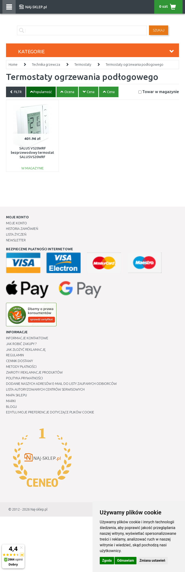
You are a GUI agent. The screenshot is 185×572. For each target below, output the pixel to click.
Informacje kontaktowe (27, 338)
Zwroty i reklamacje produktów (34, 372)
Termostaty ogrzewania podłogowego (134, 64)
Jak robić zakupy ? (21, 344)
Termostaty (82, 64)
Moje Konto (16, 223)
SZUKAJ (158, 30)
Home (13, 64)
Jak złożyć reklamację (26, 350)
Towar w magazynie (160, 91)
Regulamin (15, 355)
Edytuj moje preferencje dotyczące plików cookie (50, 412)
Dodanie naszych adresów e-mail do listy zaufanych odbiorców (61, 384)
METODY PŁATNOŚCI (21, 367)
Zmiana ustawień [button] (152, 560)
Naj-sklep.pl (39, 509)
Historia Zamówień (22, 229)
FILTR (16, 92)
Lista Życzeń (16, 234)
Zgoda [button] (107, 560)
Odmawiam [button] (125, 560)
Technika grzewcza (46, 64)
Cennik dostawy (19, 361)
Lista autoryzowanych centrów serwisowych (45, 389)
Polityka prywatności (24, 378)
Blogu (11, 407)
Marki (11, 401)
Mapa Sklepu (16, 395)
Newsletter (16, 240)
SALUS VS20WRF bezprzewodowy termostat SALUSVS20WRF (32, 152)
